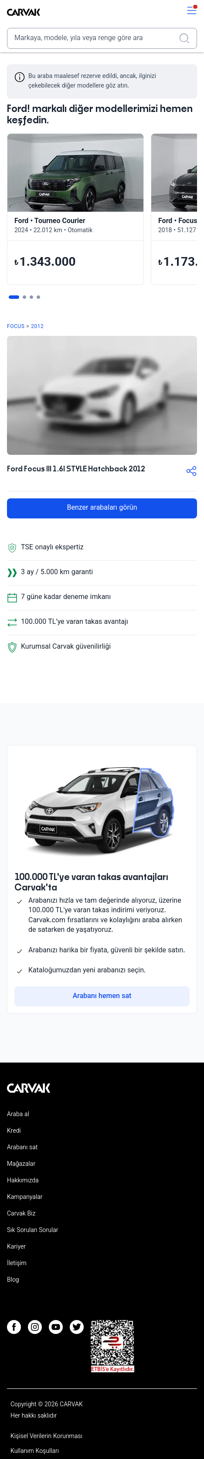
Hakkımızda (23, 1181)
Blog (13, 1280)
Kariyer (16, 1247)
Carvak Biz (21, 1214)
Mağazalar (21, 1164)
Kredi (14, 1131)
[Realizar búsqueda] (187, 38)
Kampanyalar (24, 1197)
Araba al (18, 1115)
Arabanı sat (22, 1148)
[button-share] (191, 473)
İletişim (17, 1264)
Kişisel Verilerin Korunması (46, 1437)
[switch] (192, 12)
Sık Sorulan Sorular (32, 1231)
